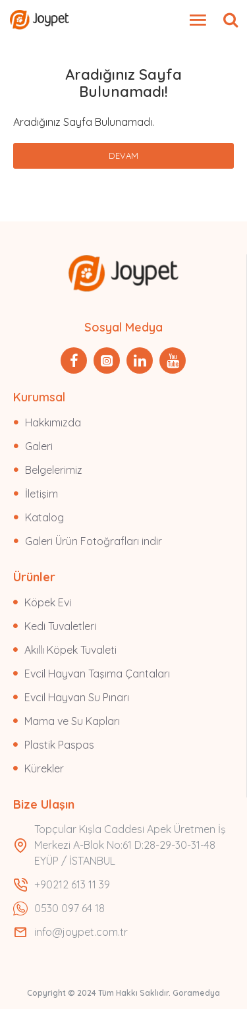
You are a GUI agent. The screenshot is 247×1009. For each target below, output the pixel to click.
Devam (123, 155)
